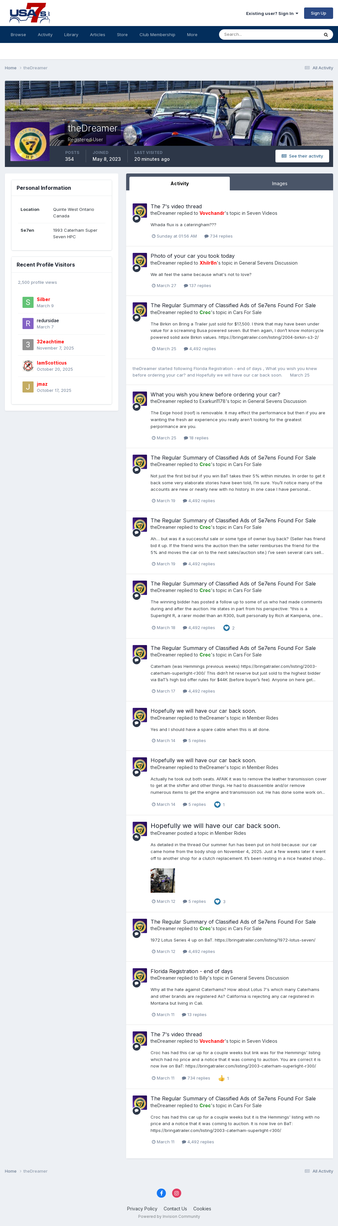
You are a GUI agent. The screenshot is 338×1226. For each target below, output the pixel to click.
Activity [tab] (179, 183)
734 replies (218, 236)
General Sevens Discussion (268, 263)
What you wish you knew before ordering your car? (215, 394)
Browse (18, 34)
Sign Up (318, 13)
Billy (203, 978)
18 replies (196, 437)
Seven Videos (262, 213)
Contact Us (175, 1208)
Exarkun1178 (212, 401)
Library (71, 34)
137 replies (197, 285)
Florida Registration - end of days (228, 368)
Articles (97, 34)
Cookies (202, 1208)
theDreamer (163, 213)
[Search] (247, 34)
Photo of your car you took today (193, 256)
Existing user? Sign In (272, 13)
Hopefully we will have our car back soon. (240, 375)
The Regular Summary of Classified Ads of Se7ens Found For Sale (233, 305)
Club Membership (157, 34)
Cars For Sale (247, 312)
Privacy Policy (142, 1208)
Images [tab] (279, 183)
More (192, 34)
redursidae (48, 320)
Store (122, 34)
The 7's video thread (176, 206)
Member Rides (262, 718)
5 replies (194, 740)
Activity (45, 34)
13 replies (194, 1014)
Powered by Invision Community (169, 1216)
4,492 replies (200, 348)
